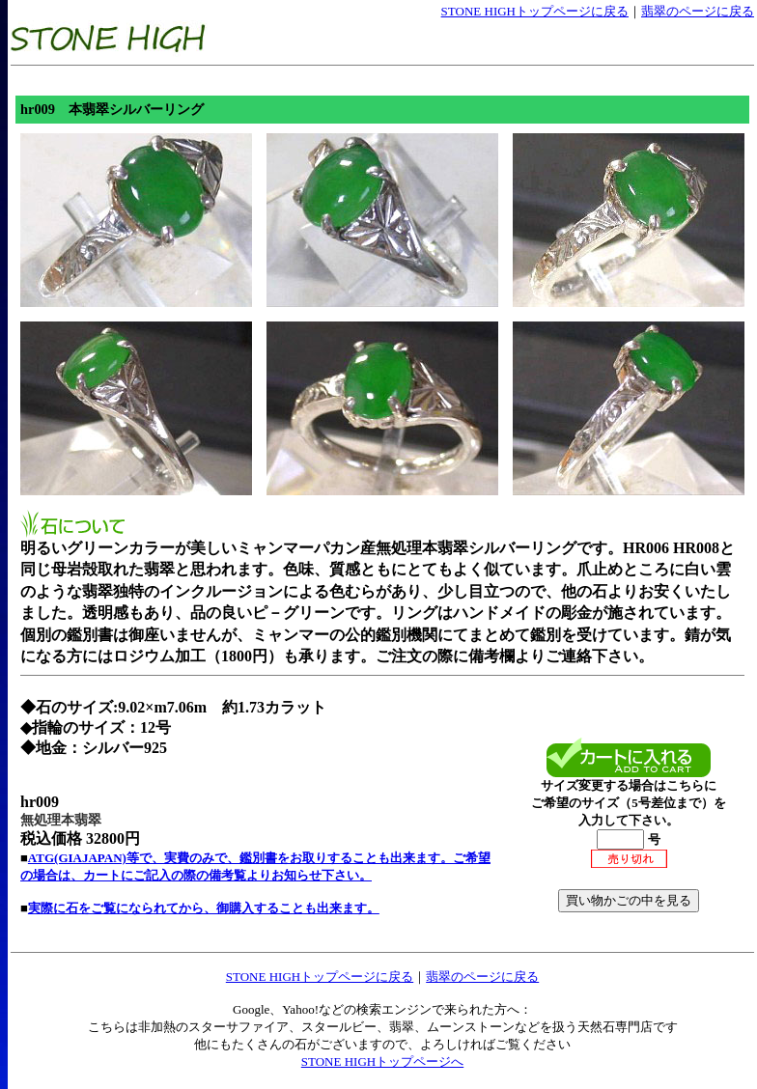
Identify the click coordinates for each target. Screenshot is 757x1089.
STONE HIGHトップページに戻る (535, 11)
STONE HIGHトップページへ (382, 1061)
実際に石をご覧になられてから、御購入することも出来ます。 (203, 908)
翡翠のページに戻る (697, 11)
